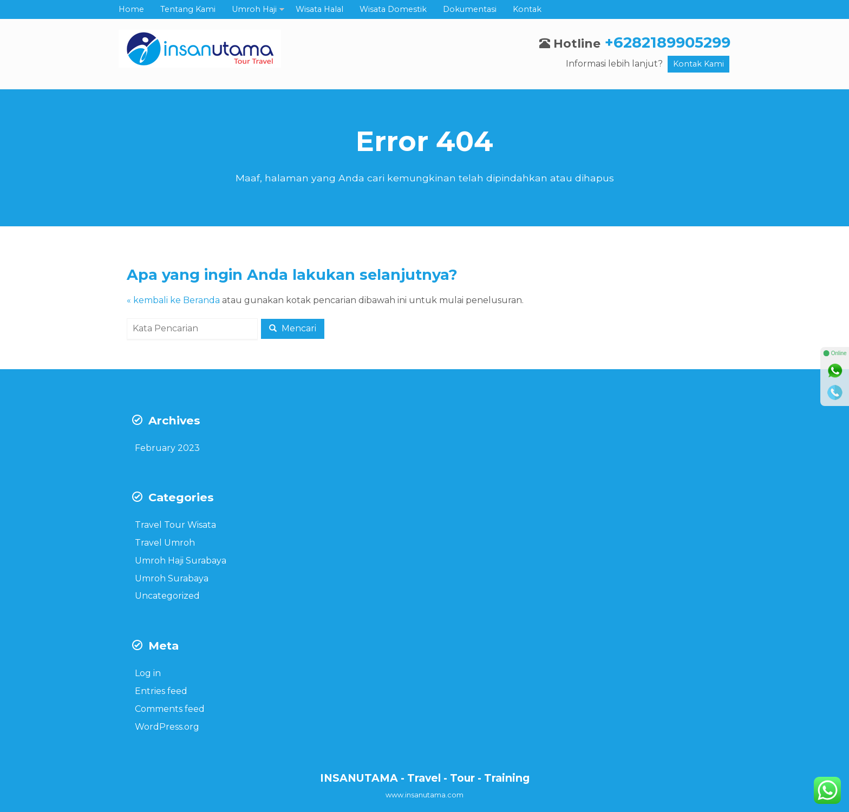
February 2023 (167, 448)
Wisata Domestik (393, 9)
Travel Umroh (165, 543)
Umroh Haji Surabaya (180, 560)
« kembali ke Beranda (173, 300)
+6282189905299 (667, 42)
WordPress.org (167, 727)
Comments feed (170, 709)
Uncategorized (167, 596)
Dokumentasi (470, 9)
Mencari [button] (292, 328)
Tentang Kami (187, 9)
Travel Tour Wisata (175, 525)
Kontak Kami (698, 64)
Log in (148, 673)
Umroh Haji (254, 9)
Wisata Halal (319, 9)
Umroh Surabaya (171, 578)
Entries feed (161, 691)
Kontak (527, 9)
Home (131, 9)
